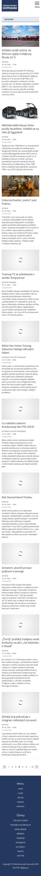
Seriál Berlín (20, 829)
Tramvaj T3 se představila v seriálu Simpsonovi (18, 275)
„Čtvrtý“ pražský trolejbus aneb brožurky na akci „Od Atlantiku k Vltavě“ (20, 642)
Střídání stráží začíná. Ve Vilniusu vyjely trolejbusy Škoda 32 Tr (16, 53)
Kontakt (20, 806)
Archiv (20, 797)
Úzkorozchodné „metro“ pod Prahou (19, 201)
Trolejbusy (21, 357)
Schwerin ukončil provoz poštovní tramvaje (16, 569)
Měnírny (20, 834)
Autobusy (6, 357)
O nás (20, 793)
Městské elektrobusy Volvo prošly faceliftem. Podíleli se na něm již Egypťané (20, 128)
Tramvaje (12, 282)
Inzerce (20, 802)
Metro (21, 851)
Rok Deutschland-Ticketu (17, 497)
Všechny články (20, 820)
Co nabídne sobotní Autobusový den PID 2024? (18, 424)
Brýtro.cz (24, 867)
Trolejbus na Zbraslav (20, 825)
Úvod (20, 789)
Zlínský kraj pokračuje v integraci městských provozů (19, 718)
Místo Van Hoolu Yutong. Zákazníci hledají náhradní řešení (18, 349)
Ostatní (5, 62)
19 (32, 767)
